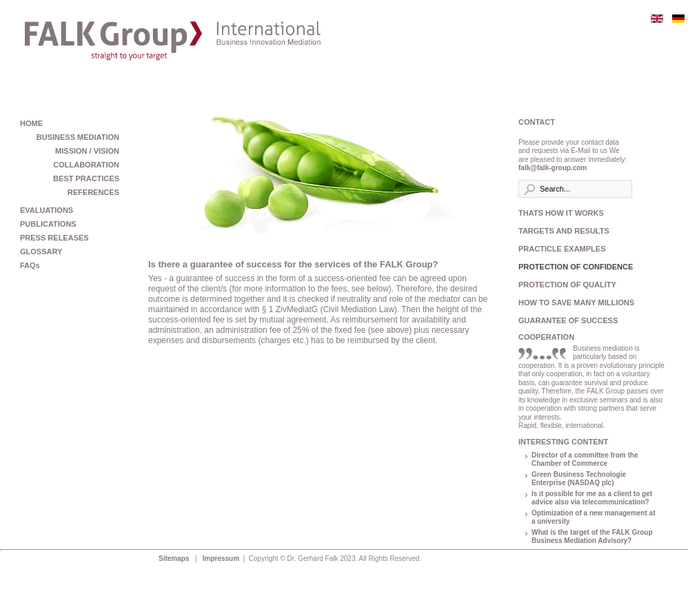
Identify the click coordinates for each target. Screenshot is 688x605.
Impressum (222, 558)
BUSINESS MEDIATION (78, 137)
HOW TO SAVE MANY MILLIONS (573, 302)
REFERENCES (93, 192)
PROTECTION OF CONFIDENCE (573, 267)
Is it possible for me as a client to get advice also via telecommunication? (592, 498)
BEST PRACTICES (86, 178)
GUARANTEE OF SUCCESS (568, 320)
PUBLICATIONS (48, 224)
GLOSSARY (41, 251)
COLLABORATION (86, 165)
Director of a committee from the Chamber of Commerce (585, 459)
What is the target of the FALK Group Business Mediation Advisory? (592, 537)
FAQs (30, 265)
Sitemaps (175, 558)
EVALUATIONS (46, 210)
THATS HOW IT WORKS (561, 213)
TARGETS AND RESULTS (563, 231)
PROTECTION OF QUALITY (567, 284)
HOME (31, 123)
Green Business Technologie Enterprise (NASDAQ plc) (579, 479)
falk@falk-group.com (552, 168)
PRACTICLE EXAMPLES (562, 249)
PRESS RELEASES (54, 238)
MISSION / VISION (87, 151)
